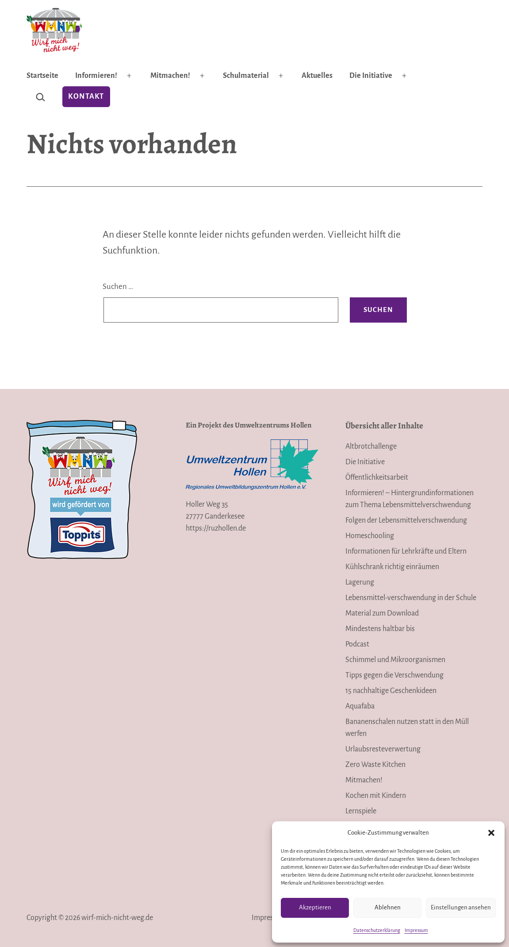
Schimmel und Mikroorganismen (395, 660)
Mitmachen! (170, 76)
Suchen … (118, 286)
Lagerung (359, 582)
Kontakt (86, 96)
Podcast (357, 644)
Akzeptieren (315, 907)
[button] (491, 832)
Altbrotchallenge (371, 446)
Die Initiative (370, 76)
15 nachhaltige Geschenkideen (390, 691)
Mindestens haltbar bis (380, 629)
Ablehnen (388, 907)
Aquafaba (360, 706)
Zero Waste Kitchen (375, 765)
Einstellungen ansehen (461, 907)
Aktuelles (317, 76)
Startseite (42, 76)
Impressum (416, 930)
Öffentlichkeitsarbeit (376, 477)
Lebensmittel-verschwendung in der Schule (410, 598)
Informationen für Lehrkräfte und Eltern (406, 551)
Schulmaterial (246, 76)
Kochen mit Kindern (375, 796)
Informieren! (96, 76)
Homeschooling (369, 536)
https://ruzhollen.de (216, 528)
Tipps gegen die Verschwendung (394, 675)
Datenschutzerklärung (376, 930)
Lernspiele (360, 811)
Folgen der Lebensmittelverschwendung (406, 520)
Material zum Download (382, 613)
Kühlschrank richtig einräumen (392, 567)
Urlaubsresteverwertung (383, 749)
